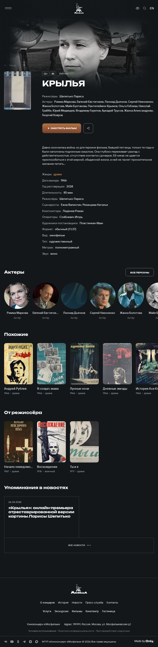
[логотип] (79, 8)
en (152, 8)
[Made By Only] (144, 641)
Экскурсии (62, 611)
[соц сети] (5, 641)
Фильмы (77, 611)
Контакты (112, 602)
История (63, 602)
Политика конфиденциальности (76, 630)
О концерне (47, 602)
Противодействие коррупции (113, 630)
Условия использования (42, 630)
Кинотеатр (92, 611)
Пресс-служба (94, 602)
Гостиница (108, 611)
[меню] (8, 8)
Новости (77, 602)
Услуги (47, 611)
